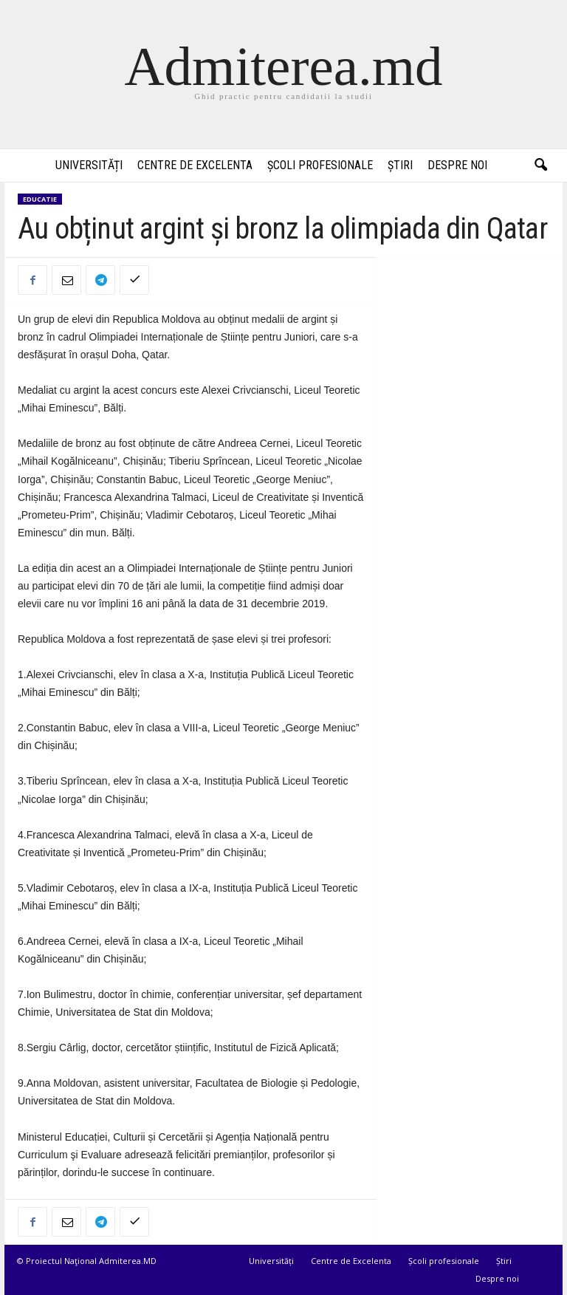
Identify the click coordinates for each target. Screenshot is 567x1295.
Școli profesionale (320, 165)
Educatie (40, 199)
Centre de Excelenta (194, 165)
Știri (400, 165)
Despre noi (457, 165)
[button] (540, 165)
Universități (89, 165)
